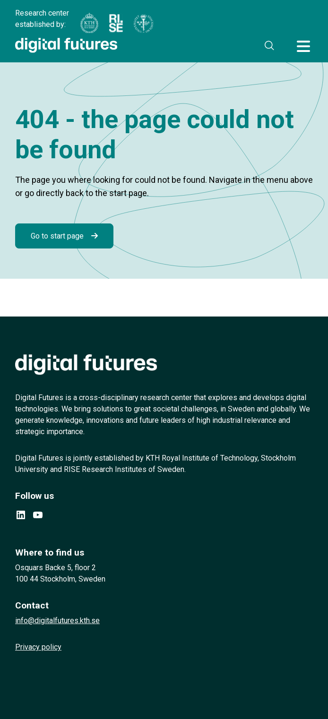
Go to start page (57, 235)
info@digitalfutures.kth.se (57, 620)
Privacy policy (38, 646)
